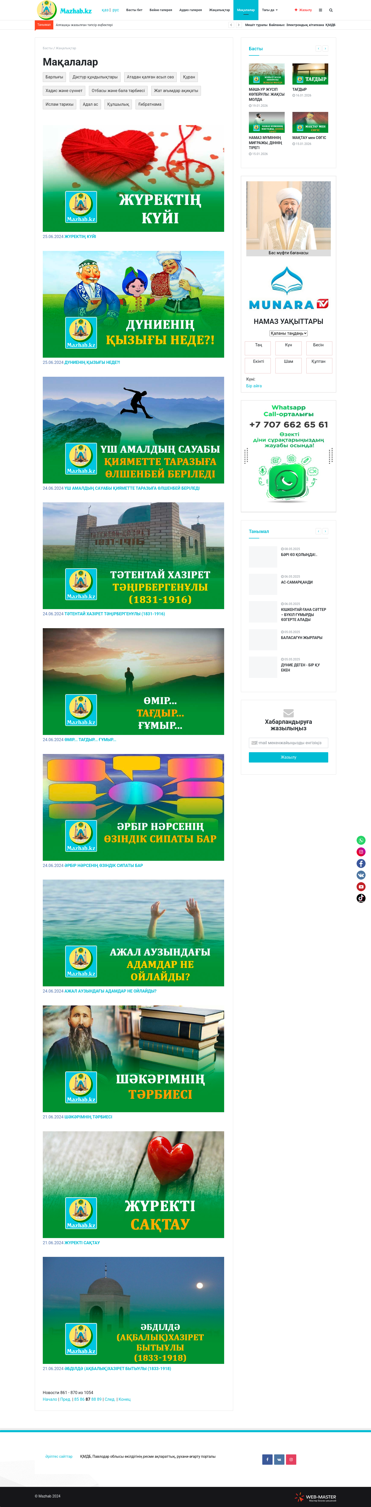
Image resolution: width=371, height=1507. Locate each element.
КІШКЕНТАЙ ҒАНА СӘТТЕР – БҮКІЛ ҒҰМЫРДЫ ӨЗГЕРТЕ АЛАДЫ (303, 615)
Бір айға (254, 385)
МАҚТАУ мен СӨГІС (309, 138)
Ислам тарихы (59, 104)
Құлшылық (118, 104)
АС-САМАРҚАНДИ (297, 582)
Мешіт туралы (245, 25)
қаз (105, 9)
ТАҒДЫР (299, 89)
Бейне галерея (161, 10)
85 (76, 1399)
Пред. (65, 1399)
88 (93, 1399)
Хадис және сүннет (64, 90)
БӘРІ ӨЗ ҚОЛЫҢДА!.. (299, 555)
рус (116, 9)
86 (82, 1399)
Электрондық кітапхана (300, 25)
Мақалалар (246, 10)
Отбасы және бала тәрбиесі (118, 90)
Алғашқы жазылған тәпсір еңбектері (84, 25)
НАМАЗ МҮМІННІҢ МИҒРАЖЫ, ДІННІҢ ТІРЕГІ (265, 143)
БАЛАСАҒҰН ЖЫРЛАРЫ (301, 638)
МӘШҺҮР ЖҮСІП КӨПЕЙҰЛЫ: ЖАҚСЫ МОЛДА (266, 94)
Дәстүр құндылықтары (94, 77)
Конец (124, 1399)
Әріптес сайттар (58, 1456)
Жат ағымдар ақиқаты (176, 90)
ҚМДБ (329, 25)
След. (110, 1399)
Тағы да (268, 10)
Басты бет (134, 10)
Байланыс (268, 25)
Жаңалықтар (219, 10)
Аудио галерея (190, 10)
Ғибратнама (149, 104)
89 (99, 1399)
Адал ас (90, 104)
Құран (189, 77)
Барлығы (54, 77)
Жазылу (303, 10)
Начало (50, 1399)
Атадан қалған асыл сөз (150, 77)
